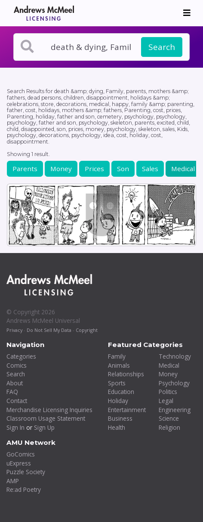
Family (117, 356)
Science (169, 418)
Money (61, 168)
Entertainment (127, 410)
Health (116, 427)
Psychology (174, 383)
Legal (166, 401)
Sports (117, 383)
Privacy (14, 330)
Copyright (87, 330)
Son (123, 168)
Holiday (118, 401)
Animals (119, 365)
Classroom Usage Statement (45, 418)
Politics (168, 392)
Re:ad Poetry (23, 489)
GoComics (20, 454)
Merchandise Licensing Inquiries (49, 410)
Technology (175, 356)
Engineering (175, 410)
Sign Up (44, 427)
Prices (94, 168)
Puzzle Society (25, 472)
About (14, 383)
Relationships (126, 374)
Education (121, 392)
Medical (183, 168)
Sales (150, 168)
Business (120, 418)
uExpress (18, 463)
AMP (12, 481)
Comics (16, 365)
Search (161, 47)
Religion (169, 427)
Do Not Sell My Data (49, 330)
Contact (16, 401)
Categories (21, 356)
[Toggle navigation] (187, 12)
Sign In (15, 427)
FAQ (12, 392)
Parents (24, 168)
